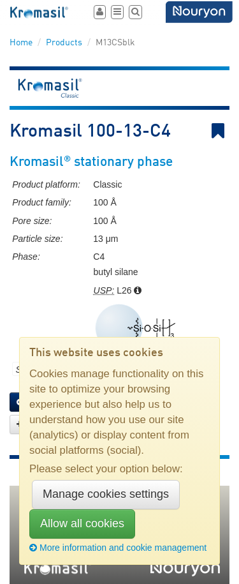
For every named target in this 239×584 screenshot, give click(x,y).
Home (21, 42)
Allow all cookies (82, 523)
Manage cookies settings (106, 494)
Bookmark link (220, 131)
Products (64, 42)
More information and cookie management (117, 548)
